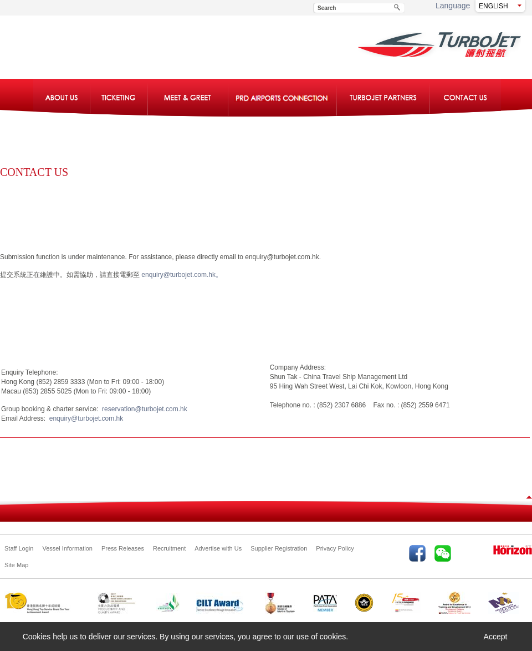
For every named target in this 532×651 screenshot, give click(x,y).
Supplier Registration (278, 548)
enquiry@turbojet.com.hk (84, 418)
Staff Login (18, 548)
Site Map (16, 565)
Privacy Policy (335, 548)
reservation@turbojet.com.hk (142, 409)
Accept (496, 636)
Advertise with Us (218, 548)
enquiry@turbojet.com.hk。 (181, 275)
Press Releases (122, 548)
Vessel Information (67, 548)
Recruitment (169, 548)
